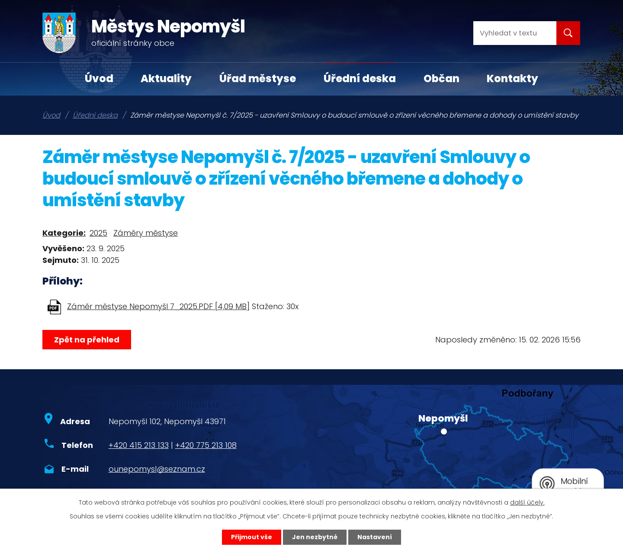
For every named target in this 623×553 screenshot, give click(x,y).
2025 (98, 232)
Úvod (99, 78)
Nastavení (374, 537)
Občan (441, 78)
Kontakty (512, 78)
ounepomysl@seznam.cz (157, 468)
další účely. (527, 502)
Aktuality (166, 78)
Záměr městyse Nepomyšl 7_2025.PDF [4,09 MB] (158, 306)
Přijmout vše (251, 537)
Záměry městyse (145, 232)
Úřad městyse (257, 78)
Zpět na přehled (86, 339)
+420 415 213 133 (139, 445)
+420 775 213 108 (206, 445)
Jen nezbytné (314, 537)
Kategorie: (64, 232)
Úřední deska (360, 78)
